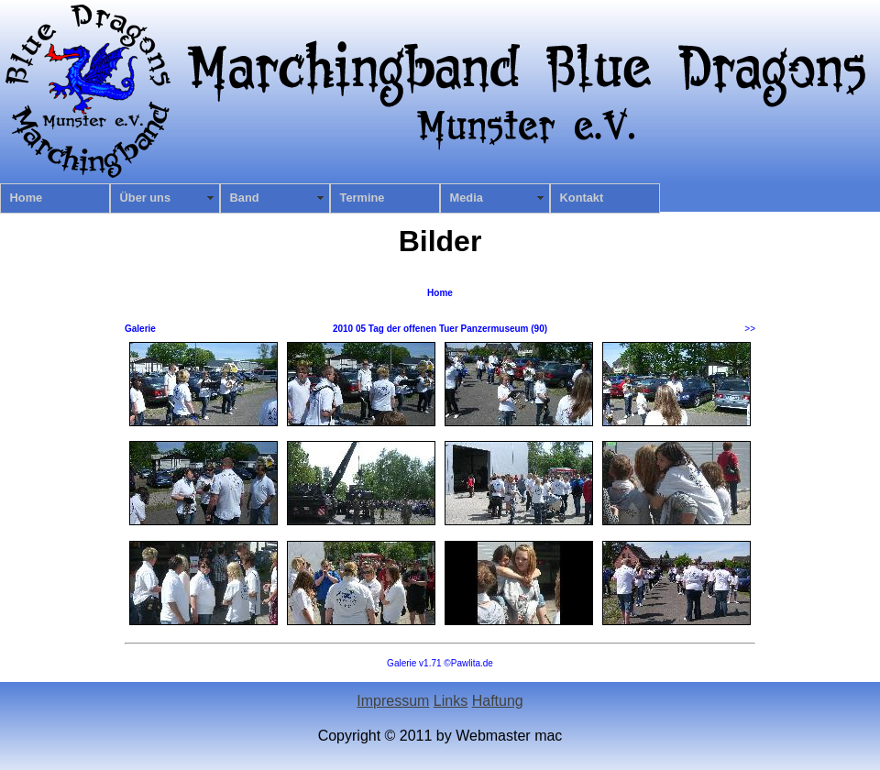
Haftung (497, 701)
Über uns (145, 197)
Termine (362, 197)
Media (466, 197)
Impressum (393, 701)
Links (451, 701)
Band (244, 197)
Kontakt (582, 197)
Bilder (440, 241)
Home (26, 197)
